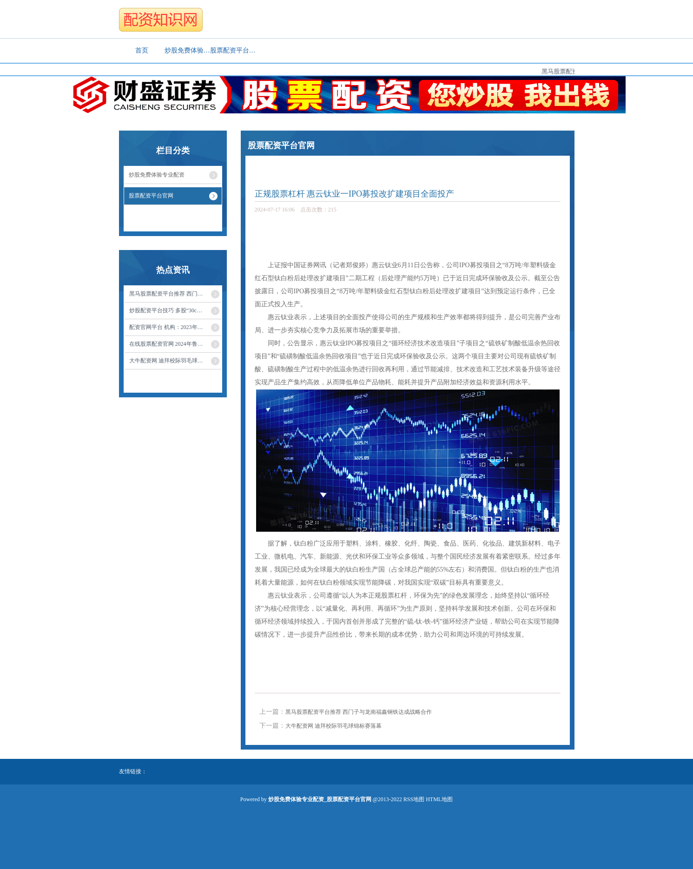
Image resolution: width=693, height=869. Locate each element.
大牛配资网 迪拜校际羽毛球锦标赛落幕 (333, 726)
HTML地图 (439, 799)
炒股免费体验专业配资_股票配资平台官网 (328, 166)
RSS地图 (413, 799)
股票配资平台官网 (233, 50)
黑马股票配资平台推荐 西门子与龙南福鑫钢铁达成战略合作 (358, 712)
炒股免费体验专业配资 (187, 50)
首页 (141, 50)
